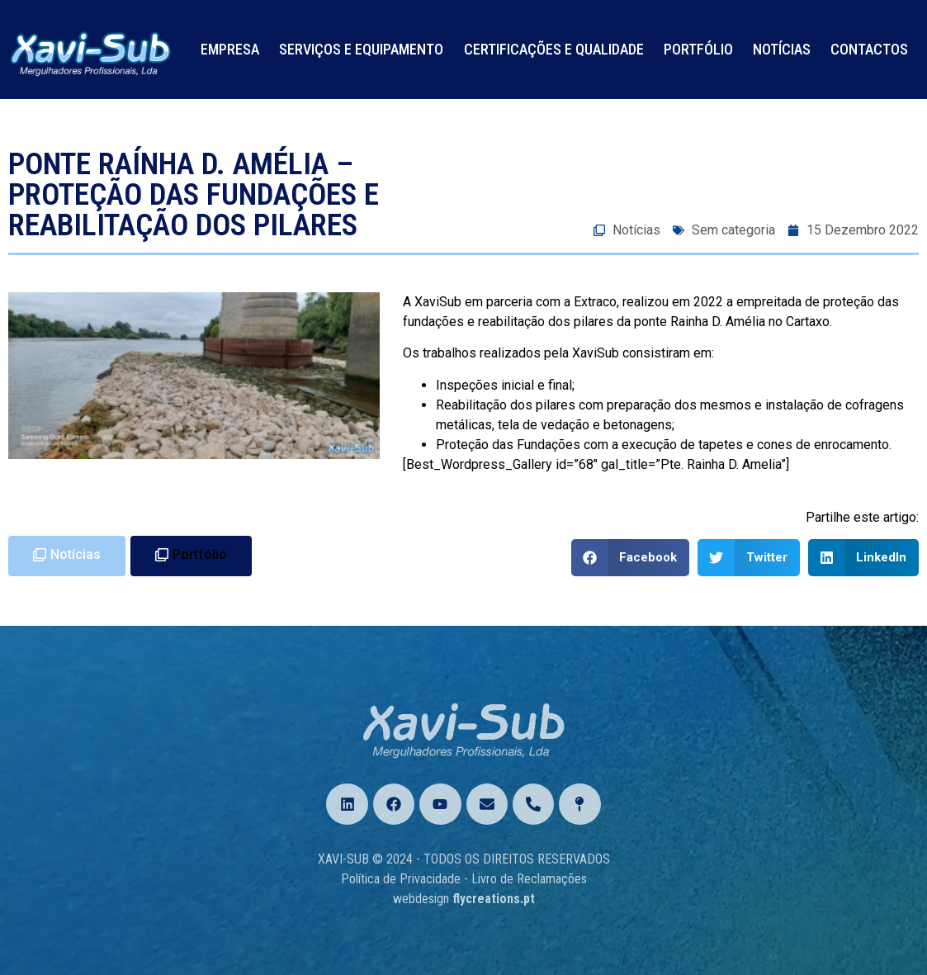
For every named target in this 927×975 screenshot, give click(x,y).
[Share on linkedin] (864, 557)
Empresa (230, 49)
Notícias (782, 49)
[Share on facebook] (630, 557)
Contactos (869, 49)
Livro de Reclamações (529, 879)
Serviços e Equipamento (361, 49)
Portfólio (698, 49)
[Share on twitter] (749, 557)
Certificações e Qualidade (554, 49)
